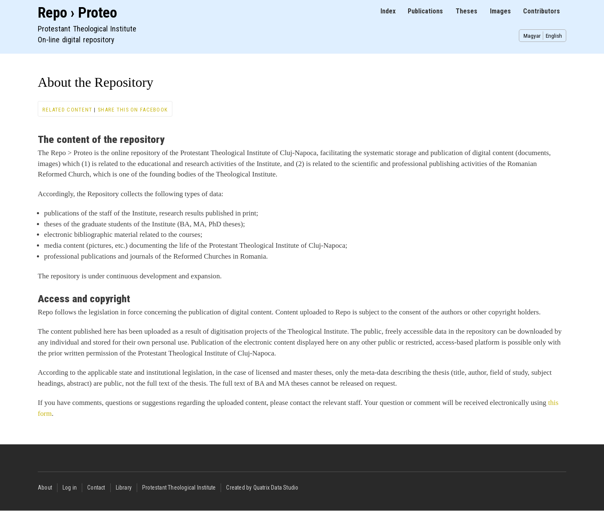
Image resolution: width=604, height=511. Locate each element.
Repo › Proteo (77, 12)
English (554, 35)
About (45, 487)
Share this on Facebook (133, 109)
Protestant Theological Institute (179, 487)
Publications (425, 11)
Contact (96, 487)
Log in (69, 487)
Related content (67, 109)
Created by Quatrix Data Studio (262, 487)
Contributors (541, 11)
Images (500, 11)
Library (124, 487)
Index (388, 11)
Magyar (532, 35)
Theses (466, 11)
